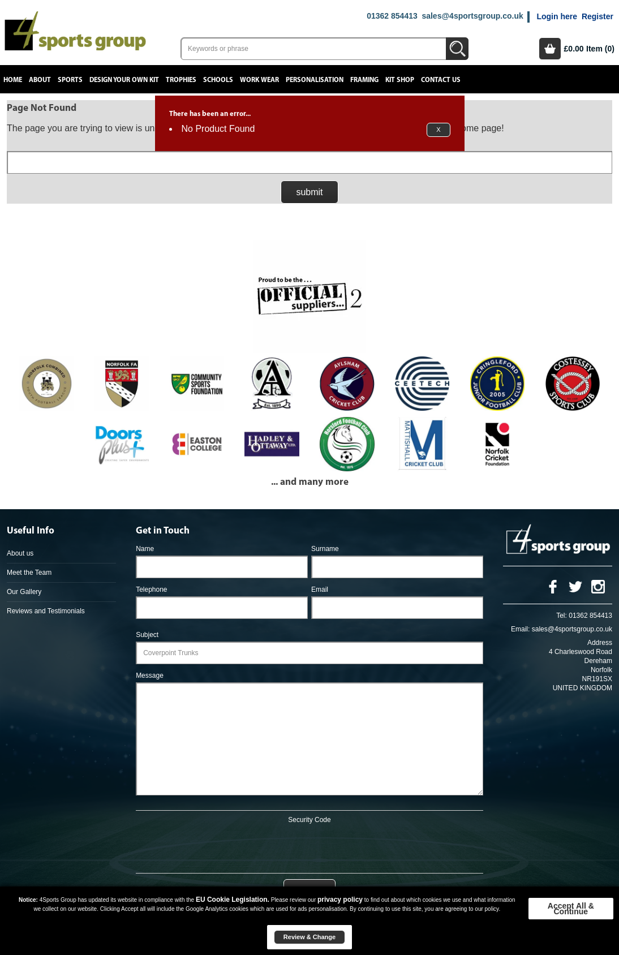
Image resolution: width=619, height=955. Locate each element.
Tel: (561, 616)
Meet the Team (29, 573)
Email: (520, 629)
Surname (325, 549)
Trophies (181, 80)
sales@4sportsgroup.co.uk (472, 15)
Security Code (309, 820)
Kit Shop (399, 80)
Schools (218, 80)
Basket (550, 48)
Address (599, 643)
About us (20, 553)
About (40, 80)
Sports (70, 80)
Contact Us (441, 80)
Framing (364, 80)
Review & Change (309, 937)
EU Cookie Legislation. (232, 900)
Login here (556, 16)
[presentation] (309, 846)
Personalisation (314, 80)
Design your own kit (124, 80)
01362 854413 (392, 15)
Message (150, 675)
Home (12, 80)
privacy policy (340, 900)
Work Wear (259, 80)
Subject (147, 635)
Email (319, 589)
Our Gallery (24, 592)
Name (145, 549)
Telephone (151, 589)
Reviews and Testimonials (46, 611)
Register (597, 16)
